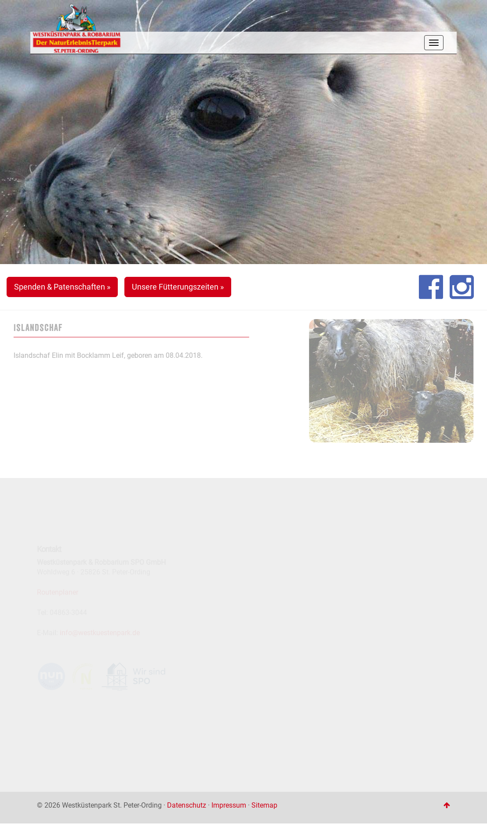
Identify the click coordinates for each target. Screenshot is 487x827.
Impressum (228, 805)
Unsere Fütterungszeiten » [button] (178, 286)
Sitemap (264, 805)
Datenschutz (186, 805)
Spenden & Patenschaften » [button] (62, 286)
